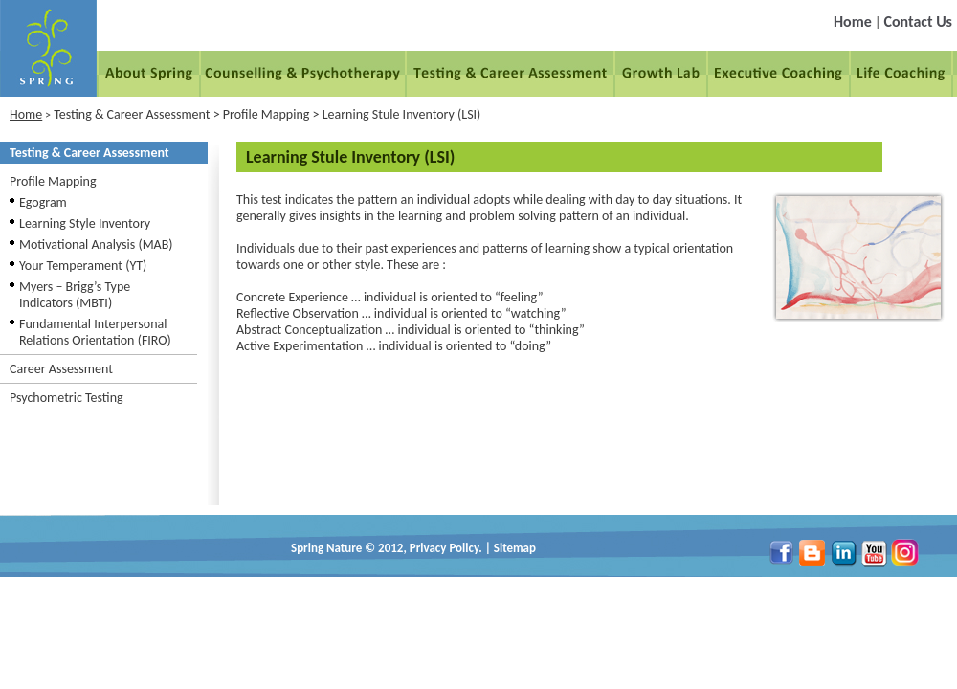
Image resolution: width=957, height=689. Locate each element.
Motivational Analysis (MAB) (96, 244)
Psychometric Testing (66, 397)
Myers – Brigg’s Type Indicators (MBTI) (74, 294)
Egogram (43, 202)
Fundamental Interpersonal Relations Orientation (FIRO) (95, 332)
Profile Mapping (53, 181)
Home (853, 21)
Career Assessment (61, 369)
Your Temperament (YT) (82, 265)
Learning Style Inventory (84, 223)
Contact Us (918, 21)
